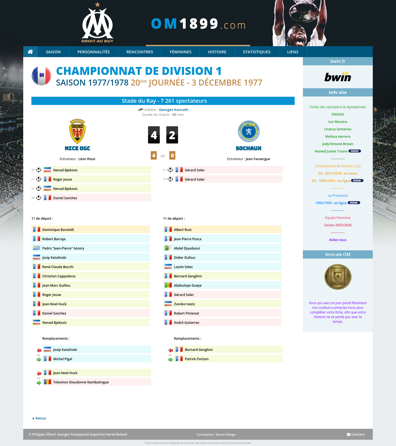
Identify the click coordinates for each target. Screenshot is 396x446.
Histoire (217, 51)
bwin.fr (337, 61)
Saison (53, 51)
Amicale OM (338, 254)
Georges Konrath (173, 109)
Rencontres (139, 51)
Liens (292, 51)
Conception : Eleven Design (216, 434)
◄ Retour (38, 418)
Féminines (180, 51)
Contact (356, 434)
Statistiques (257, 51)
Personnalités (94, 51)
